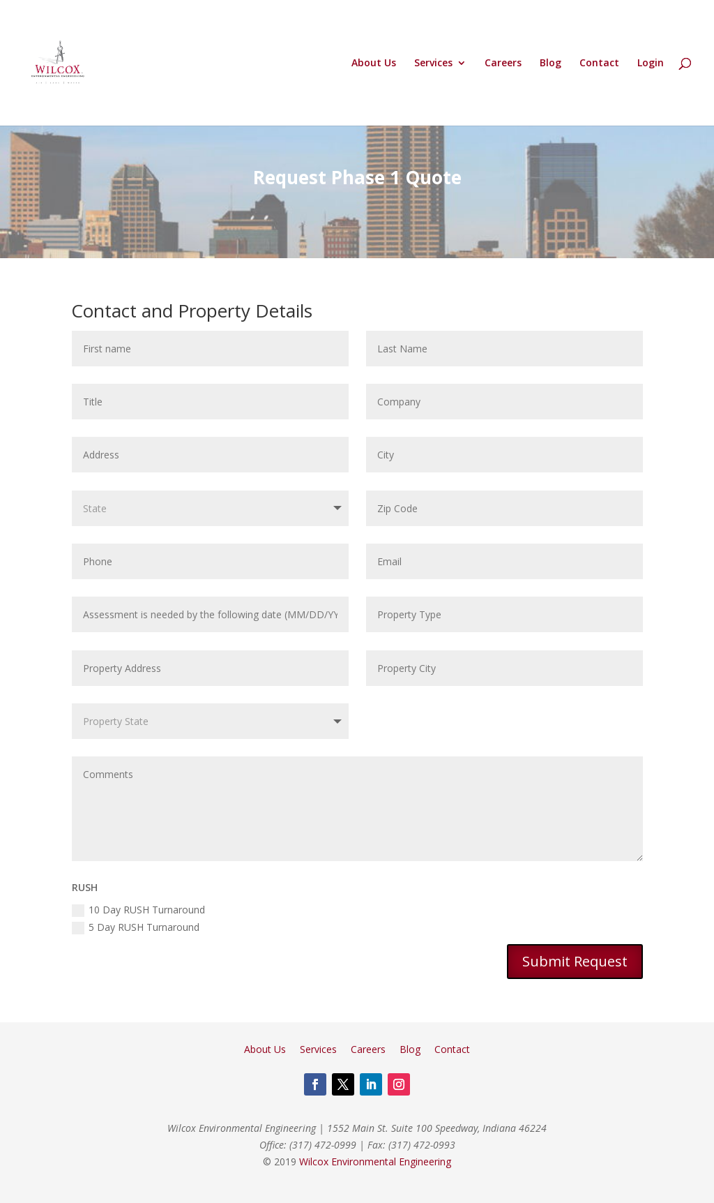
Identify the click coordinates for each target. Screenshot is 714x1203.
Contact (599, 63)
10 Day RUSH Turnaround (138, 910)
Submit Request (575, 961)
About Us (373, 63)
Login (650, 63)
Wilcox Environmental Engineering (375, 1161)
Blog (550, 63)
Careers (503, 63)
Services (433, 63)
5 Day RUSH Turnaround (135, 927)
